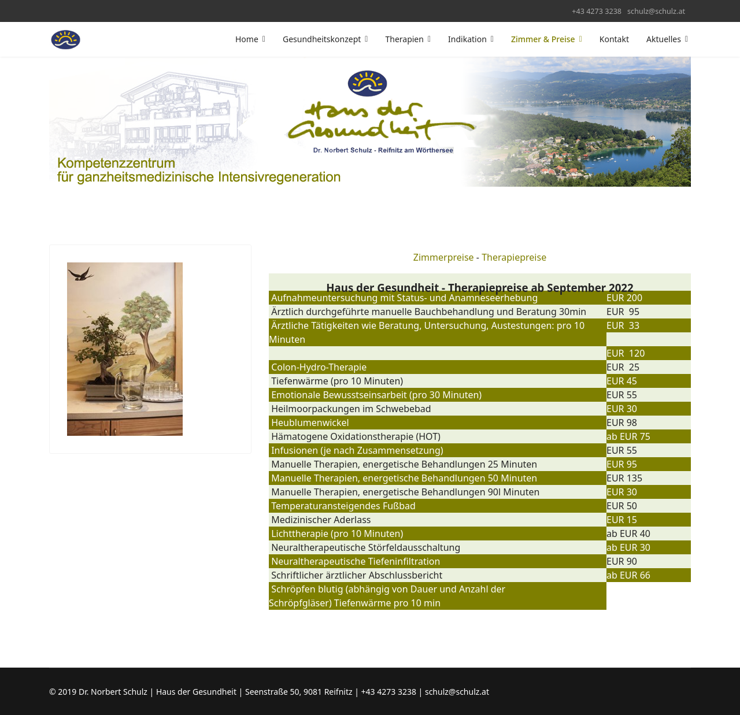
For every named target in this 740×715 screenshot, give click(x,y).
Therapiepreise (514, 257)
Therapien (404, 39)
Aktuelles (663, 39)
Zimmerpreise (443, 257)
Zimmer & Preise (543, 39)
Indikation (467, 39)
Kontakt (614, 39)
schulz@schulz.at (656, 11)
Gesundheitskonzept (322, 39)
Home (246, 39)
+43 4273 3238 (596, 11)
